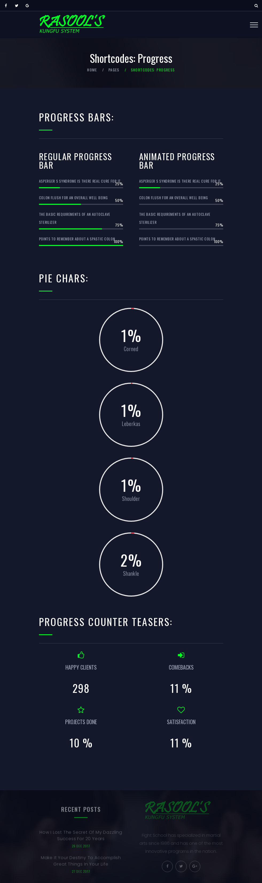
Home (92, 69)
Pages (113, 69)
